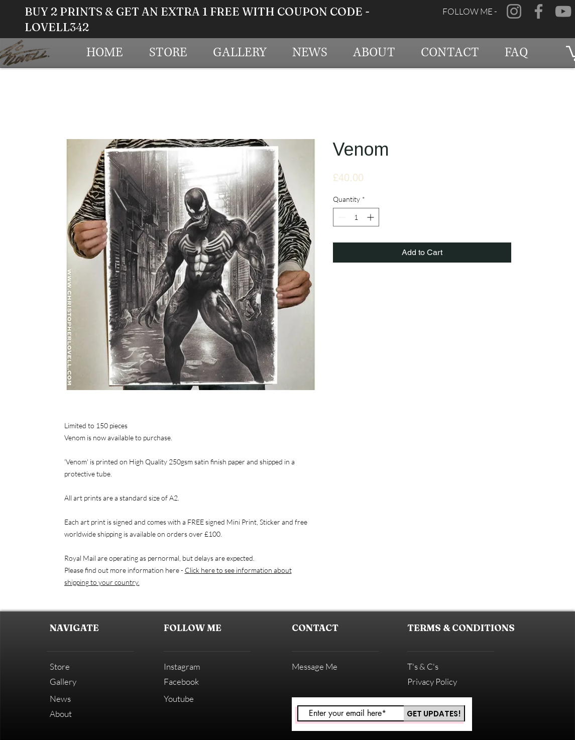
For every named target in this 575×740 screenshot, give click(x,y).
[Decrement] (340, 217)
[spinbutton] (356, 217)
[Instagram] (514, 11)
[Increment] (371, 217)
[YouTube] (563, 11)
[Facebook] (538, 11)
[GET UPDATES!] (434, 713)
